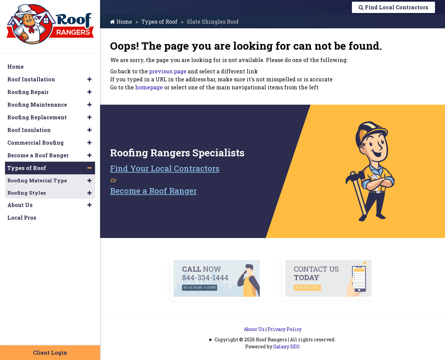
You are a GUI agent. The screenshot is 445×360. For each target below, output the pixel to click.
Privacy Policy (285, 329)
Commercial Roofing (35, 142)
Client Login (50, 352)
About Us (254, 329)
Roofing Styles (26, 192)
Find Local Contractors (393, 7)
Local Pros (21, 217)
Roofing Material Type (37, 180)
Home (121, 21)
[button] (89, 79)
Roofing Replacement (37, 117)
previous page (167, 71)
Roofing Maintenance (37, 104)
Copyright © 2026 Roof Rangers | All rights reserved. (275, 339)
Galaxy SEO (286, 346)
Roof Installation (31, 79)
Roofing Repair (28, 91)
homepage (149, 87)
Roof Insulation (29, 129)
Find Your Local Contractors (164, 168)
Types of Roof (159, 21)
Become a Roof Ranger (153, 190)
